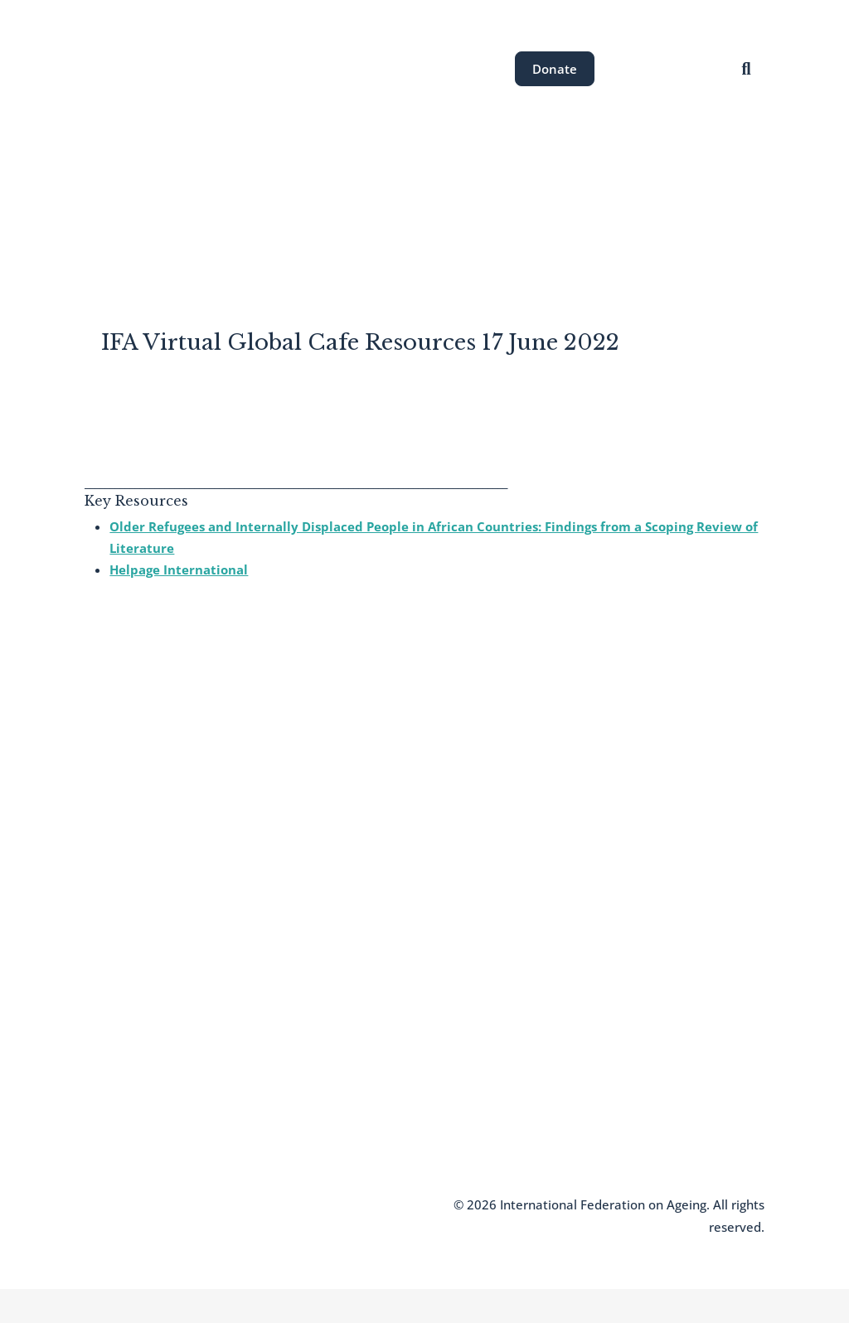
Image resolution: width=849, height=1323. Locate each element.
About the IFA (194, 201)
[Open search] (746, 68)
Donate (554, 69)
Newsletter (115, 1091)
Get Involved (640, 201)
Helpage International (178, 569)
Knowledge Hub (128, 1116)
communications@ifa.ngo (402, 1046)
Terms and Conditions (245, 1204)
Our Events (407, 201)
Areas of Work (304, 201)
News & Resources (522, 201)
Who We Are (119, 1042)
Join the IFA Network (141, 1066)
